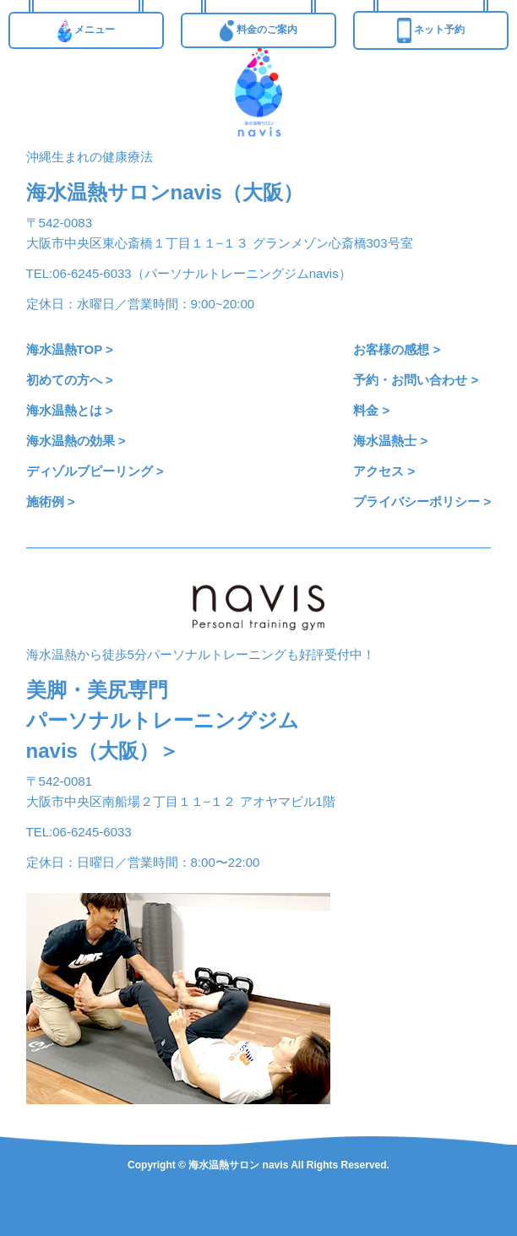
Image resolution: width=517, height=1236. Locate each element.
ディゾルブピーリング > (95, 471)
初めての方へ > (69, 380)
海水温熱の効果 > (76, 440)
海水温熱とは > (69, 410)
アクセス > (384, 471)
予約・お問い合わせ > (415, 380)
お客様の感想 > (396, 349)
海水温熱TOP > (69, 349)
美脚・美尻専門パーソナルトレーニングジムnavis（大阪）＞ (162, 720)
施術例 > (50, 501)
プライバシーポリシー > (422, 501)
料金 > (371, 410)
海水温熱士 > (390, 440)
